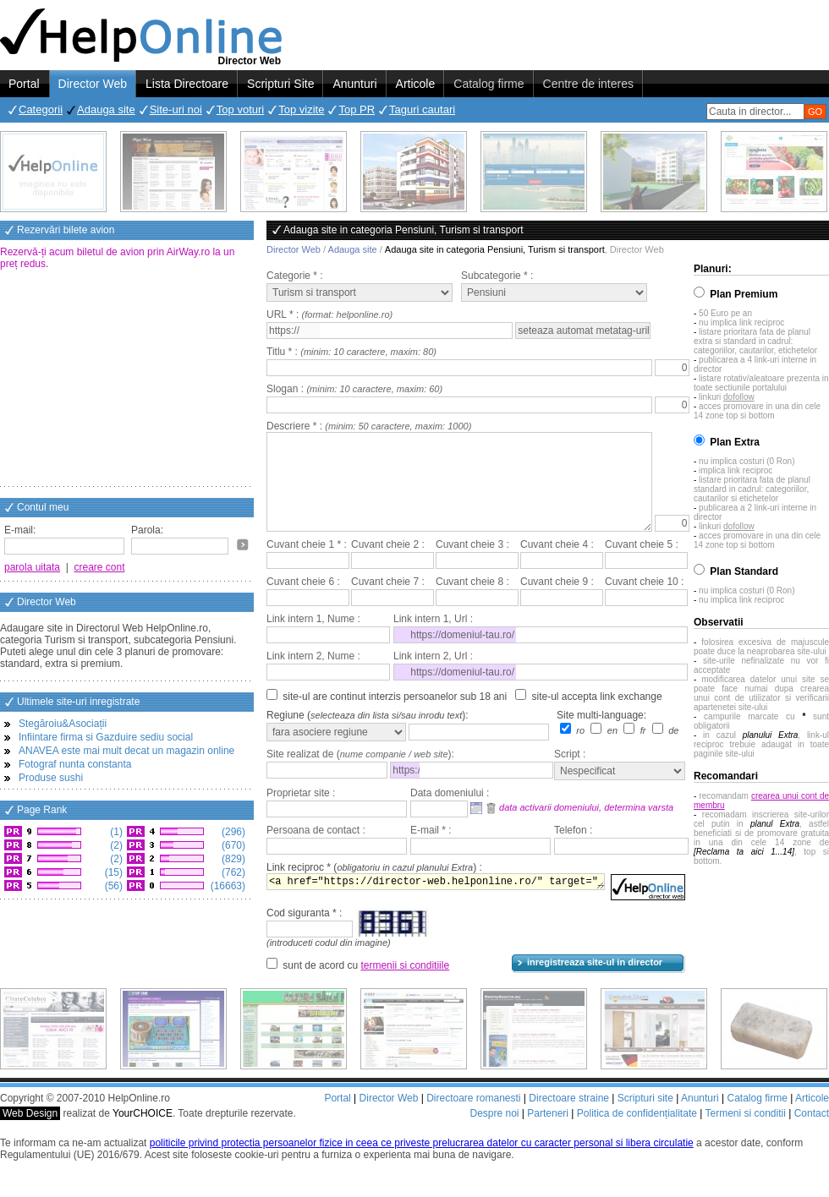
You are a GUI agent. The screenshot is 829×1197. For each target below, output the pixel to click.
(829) (232, 859)
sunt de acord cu (366, 986)
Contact (811, 1134)
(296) (232, 832)
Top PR (356, 109)
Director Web (92, 83)
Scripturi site (645, 1118)
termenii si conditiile (404, 986)
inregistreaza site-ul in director (594, 982)
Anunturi (354, 83)
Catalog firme (488, 83)
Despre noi (494, 1134)
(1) (115, 832)
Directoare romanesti (473, 1118)
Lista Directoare (186, 83)
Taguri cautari (422, 109)
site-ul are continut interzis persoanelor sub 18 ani (395, 717)
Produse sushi (51, 778)
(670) (232, 845)
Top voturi (240, 109)
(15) (112, 872)
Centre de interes (588, 83)
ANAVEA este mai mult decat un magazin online (126, 751)
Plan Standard (744, 571)
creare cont (99, 567)
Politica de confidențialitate (637, 1134)
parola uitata (32, 567)
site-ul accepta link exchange (597, 717)
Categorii (41, 109)
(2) (115, 845)
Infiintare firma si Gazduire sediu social (106, 737)
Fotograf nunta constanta (75, 764)
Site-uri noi (176, 109)
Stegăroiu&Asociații (63, 724)
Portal (24, 83)
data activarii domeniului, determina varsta (586, 828)
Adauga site (106, 109)
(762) (232, 872)
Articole (416, 83)
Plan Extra (735, 442)
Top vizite (301, 109)
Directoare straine (569, 1118)
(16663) (226, 886)
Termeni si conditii (745, 1134)
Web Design (30, 1134)
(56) (112, 886)
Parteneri (547, 1134)
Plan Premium (743, 294)
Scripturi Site (280, 83)
